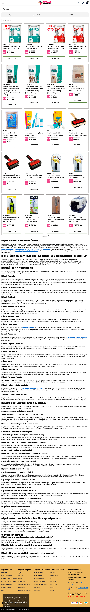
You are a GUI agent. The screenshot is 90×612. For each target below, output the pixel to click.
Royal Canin (54, 576)
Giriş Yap (20, 576)
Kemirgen (37, 590)
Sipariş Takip (21, 582)
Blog (2, 590)
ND (51, 579)
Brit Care (53, 582)
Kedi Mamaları (38, 573)
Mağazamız (21, 587)
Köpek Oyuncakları (39, 582)
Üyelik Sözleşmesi (6, 576)
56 (72, 584)
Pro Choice (53, 585)
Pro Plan (52, 573)
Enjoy (52, 590)
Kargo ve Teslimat (6, 585)
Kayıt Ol (20, 573)
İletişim (20, 579)
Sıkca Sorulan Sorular (24, 585)
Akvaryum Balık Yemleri (41, 585)
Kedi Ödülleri (38, 576)
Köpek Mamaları (39, 579)
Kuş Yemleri (37, 587)
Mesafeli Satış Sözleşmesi (9, 579)
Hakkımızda (4, 573)
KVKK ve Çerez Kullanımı (8, 582)
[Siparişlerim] (83, 3)
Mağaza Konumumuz (24, 590)
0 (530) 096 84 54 (78, 589)
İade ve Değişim (6, 587)
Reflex (52, 587)
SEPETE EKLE (12, 58)
